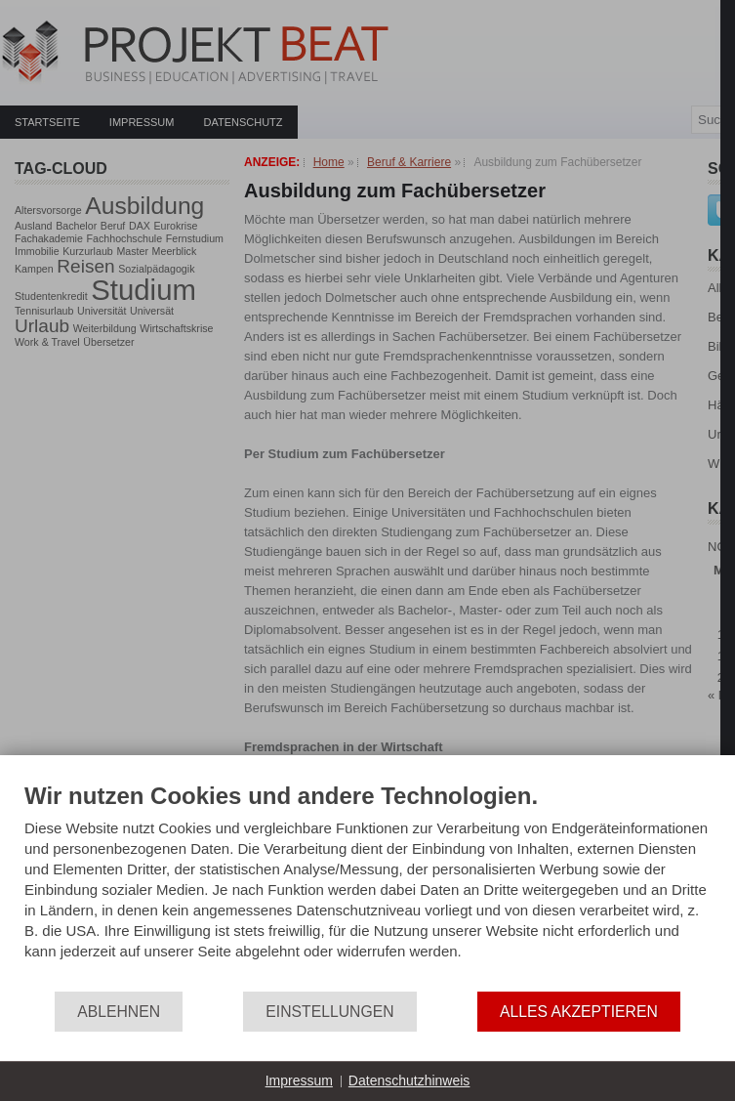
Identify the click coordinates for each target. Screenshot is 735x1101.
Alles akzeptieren (579, 1011)
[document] (367, 885)
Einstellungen (329, 1011)
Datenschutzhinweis (409, 1080)
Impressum (299, 1080)
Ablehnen (118, 1011)
